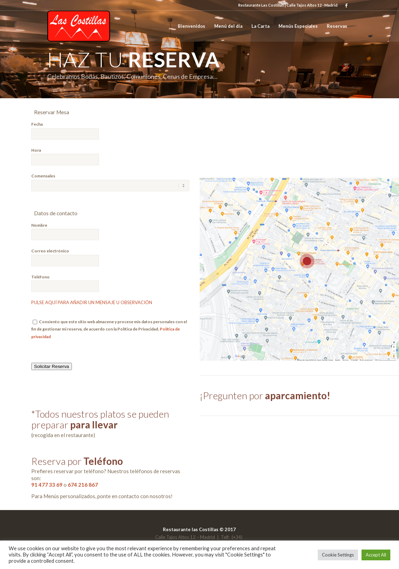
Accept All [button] (376, 555)
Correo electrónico (50, 250)
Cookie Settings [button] (338, 555)
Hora (36, 150)
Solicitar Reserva (51, 366)
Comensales (43, 175)
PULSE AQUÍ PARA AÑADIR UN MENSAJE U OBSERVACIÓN (91, 302)
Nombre (39, 225)
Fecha (37, 124)
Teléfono (40, 276)
